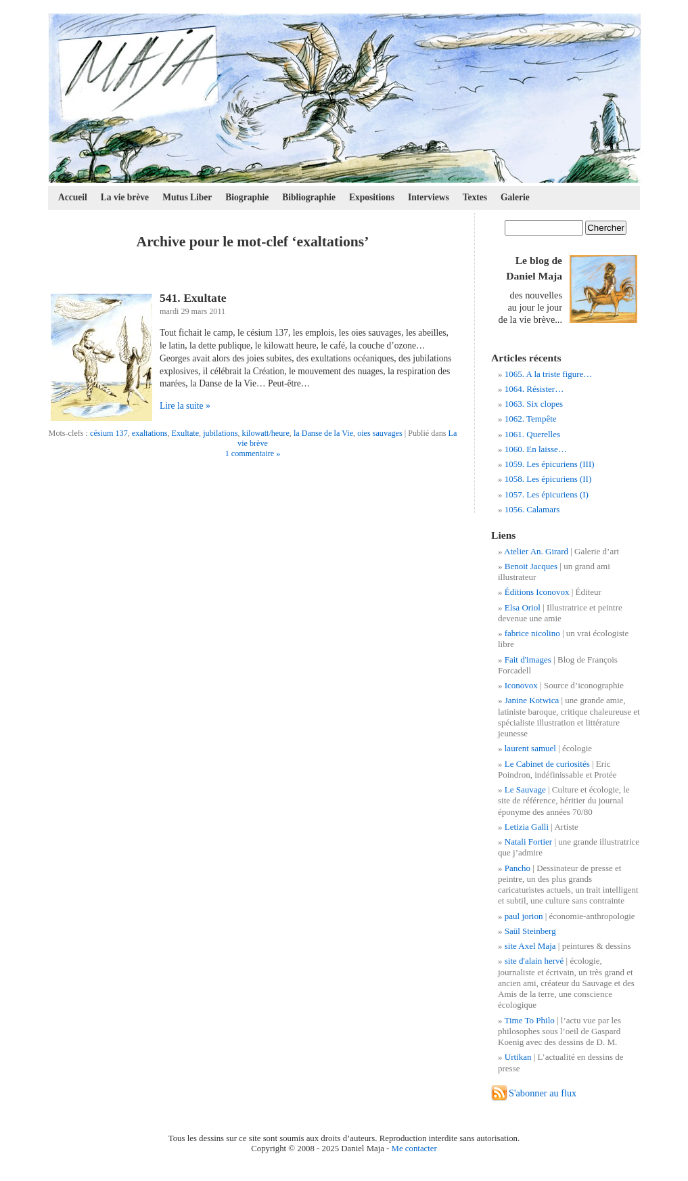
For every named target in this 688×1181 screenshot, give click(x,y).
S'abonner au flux (542, 1093)
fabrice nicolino (532, 633)
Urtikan (518, 1057)
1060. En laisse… (536, 449)
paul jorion (524, 916)
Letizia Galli (527, 827)
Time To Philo (530, 1020)
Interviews (428, 197)
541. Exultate (193, 298)
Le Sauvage (525, 789)
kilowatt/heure (266, 433)
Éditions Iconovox (537, 592)
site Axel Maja (530, 946)
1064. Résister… (534, 389)
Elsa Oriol (523, 607)
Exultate (186, 433)
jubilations (220, 433)
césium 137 (109, 433)
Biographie (247, 197)
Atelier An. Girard (536, 551)
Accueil (72, 197)
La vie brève (125, 197)
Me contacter (414, 1148)
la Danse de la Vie (323, 433)
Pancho (517, 868)
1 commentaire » (253, 453)
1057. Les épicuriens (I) (547, 494)
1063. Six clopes (534, 404)
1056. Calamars (532, 509)
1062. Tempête (531, 419)
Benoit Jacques (531, 566)
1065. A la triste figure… (549, 374)
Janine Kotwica (532, 700)
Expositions (371, 197)
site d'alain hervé (534, 961)
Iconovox (521, 685)
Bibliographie (309, 197)
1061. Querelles (532, 434)
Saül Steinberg (530, 931)
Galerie (515, 197)
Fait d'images (528, 659)
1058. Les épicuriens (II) (548, 479)
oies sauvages (380, 433)
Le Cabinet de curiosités (547, 764)
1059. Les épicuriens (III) (550, 464)
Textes (475, 197)
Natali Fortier (528, 842)
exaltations (150, 433)
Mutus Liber (187, 197)
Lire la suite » (185, 406)
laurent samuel (530, 748)
